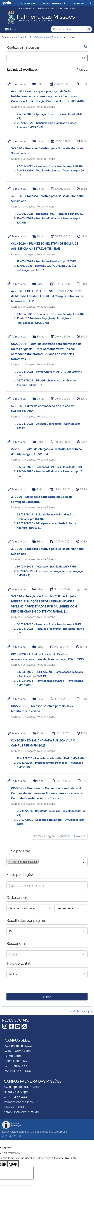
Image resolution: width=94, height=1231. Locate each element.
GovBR (6, 3)
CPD (21, 1136)
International (46, 8)
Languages (25, 8)
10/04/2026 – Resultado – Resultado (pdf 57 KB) (46, 566)
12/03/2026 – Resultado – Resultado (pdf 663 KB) (47, 261)
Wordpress (60, 1131)
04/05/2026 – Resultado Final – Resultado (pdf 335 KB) (50, 314)
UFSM (12, 1136)
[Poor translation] (13, 1163)
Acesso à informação (54, 3)
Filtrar (47, 997)
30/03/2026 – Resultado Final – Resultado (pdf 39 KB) (49, 624)
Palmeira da (18, 84)
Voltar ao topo (81, 1011)
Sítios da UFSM (66, 8)
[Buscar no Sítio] (68, 29)
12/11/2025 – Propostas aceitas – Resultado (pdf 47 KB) (50, 758)
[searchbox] (40, 861)
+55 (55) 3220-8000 (18, 1071)
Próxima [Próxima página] (79, 836)
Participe (79, 3)
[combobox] (47, 862)
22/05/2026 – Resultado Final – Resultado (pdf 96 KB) (50, 166)
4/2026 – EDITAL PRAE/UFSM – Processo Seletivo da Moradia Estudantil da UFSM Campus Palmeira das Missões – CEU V (47, 296)
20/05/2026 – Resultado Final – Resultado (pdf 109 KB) (50, 213)
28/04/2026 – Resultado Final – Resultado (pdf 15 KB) (49, 466)
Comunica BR (28, 3)
